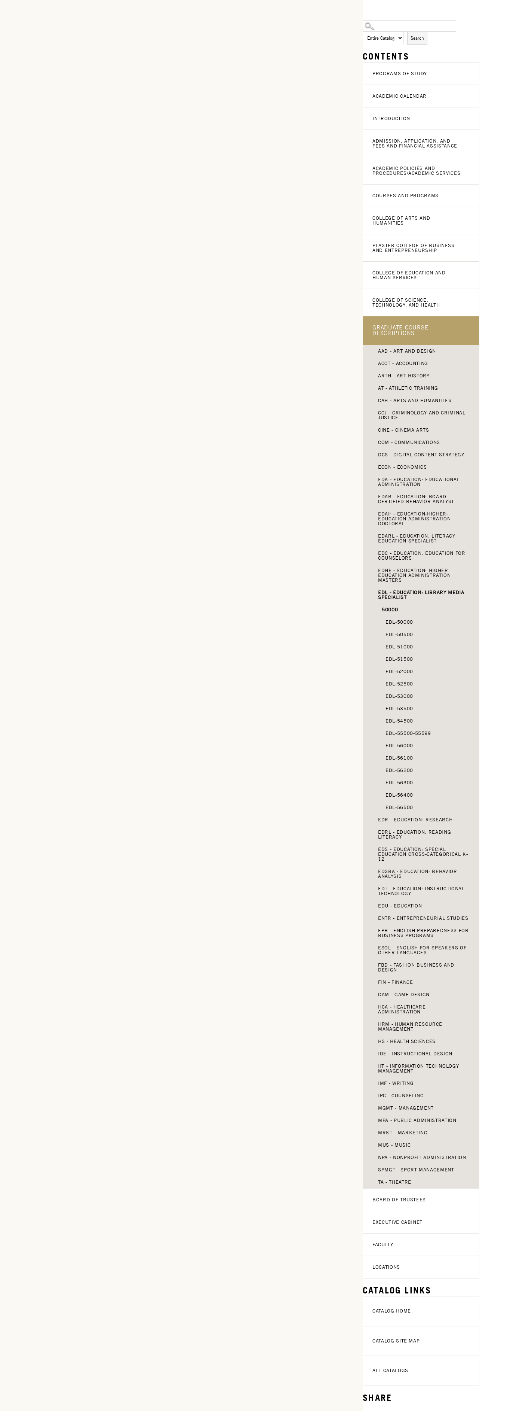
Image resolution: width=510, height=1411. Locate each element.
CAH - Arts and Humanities (414, 400)
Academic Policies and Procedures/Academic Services (416, 170)
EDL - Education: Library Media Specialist (421, 595)
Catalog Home (391, 1311)
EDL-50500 (399, 634)
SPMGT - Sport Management (416, 1170)
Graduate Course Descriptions (400, 330)
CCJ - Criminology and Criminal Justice (422, 415)
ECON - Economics (402, 467)
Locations (386, 1267)
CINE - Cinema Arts (403, 430)
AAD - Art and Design (407, 351)
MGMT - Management (406, 1108)
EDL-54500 (399, 721)
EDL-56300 (399, 782)
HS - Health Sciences (407, 1041)
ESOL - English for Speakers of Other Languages (422, 950)
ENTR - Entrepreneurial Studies (423, 918)
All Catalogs (390, 1370)
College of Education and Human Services (409, 275)
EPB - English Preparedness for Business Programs (423, 933)
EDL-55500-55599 (408, 733)
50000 (390, 609)
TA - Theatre (394, 1182)
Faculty (382, 1244)
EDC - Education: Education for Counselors (422, 555)
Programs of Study (399, 73)
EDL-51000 (399, 647)
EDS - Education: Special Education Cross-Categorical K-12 (423, 854)
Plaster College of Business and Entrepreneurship (413, 248)
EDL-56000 (399, 745)
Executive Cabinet (397, 1222)
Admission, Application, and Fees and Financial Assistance (414, 143)
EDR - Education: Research (415, 819)
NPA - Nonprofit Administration (422, 1157)
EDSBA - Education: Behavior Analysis (417, 874)
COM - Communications (409, 442)
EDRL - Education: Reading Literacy (414, 834)
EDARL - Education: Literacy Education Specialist (416, 538)
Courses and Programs (405, 195)
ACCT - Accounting (403, 363)
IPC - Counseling (401, 1095)
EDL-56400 (399, 795)
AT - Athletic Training (408, 388)
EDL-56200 (399, 770)
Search (417, 38)
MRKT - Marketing (402, 1132)
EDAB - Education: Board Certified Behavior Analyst (416, 499)
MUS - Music (394, 1145)
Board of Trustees (399, 1199)
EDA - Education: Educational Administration (419, 482)
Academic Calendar (399, 96)
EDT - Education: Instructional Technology (421, 891)
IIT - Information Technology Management (418, 1068)
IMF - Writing (396, 1083)
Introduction (391, 118)
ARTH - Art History (404, 375)
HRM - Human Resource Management (410, 1026)
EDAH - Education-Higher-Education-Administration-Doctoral (415, 518)
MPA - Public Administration (417, 1120)
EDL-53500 (399, 708)
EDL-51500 (399, 659)
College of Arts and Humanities (401, 220)
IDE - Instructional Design (415, 1053)
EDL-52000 (399, 671)
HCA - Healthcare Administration (401, 1009)
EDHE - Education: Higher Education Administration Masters (414, 575)
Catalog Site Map (396, 1341)
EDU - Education (400, 906)
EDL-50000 (399, 622)
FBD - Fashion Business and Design (416, 967)
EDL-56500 (399, 807)
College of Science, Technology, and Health (406, 302)
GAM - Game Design (404, 994)
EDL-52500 (399, 684)
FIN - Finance (395, 982)
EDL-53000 (399, 696)
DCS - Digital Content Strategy (421, 454)
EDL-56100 (399, 758)
